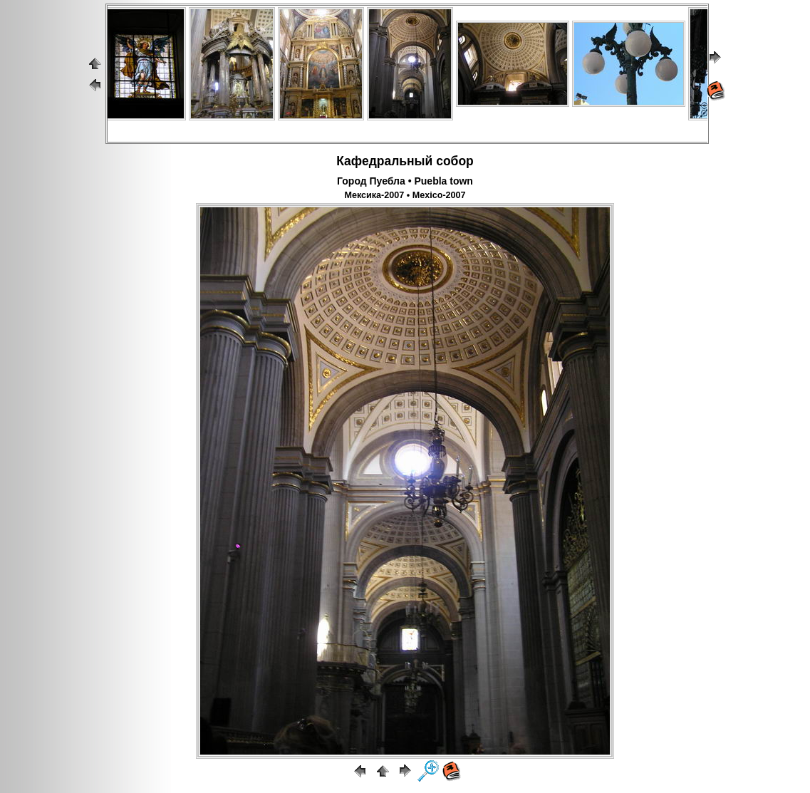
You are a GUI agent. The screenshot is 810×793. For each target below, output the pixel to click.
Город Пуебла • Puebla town (405, 181)
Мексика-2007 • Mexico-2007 (404, 195)
